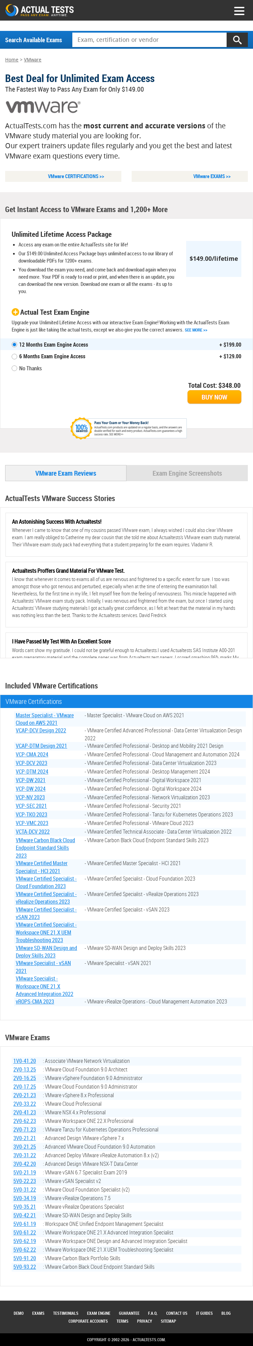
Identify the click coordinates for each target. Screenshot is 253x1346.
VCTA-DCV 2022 (33, 832)
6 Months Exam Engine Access (52, 356)
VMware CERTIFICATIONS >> (76, 176)
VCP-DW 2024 (31, 789)
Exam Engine (98, 1313)
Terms (123, 1321)
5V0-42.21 (24, 1216)
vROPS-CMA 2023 (35, 1002)
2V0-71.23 (24, 1130)
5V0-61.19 (24, 1224)
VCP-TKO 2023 (31, 815)
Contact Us (177, 1313)
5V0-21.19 (24, 1173)
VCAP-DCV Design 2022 (41, 731)
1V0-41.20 (24, 1061)
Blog (226, 1313)
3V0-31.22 (24, 1156)
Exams (38, 1313)
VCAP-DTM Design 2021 (41, 746)
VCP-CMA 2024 (32, 755)
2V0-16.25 (24, 1078)
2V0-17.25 (24, 1087)
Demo (19, 1313)
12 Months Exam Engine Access (53, 344)
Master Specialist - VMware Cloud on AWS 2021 (45, 719)
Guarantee (129, 1313)
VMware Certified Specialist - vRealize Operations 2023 (46, 898)
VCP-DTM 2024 (32, 772)
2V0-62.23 (24, 1121)
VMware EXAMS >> (212, 176)
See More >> (196, 330)
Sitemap (168, 1321)
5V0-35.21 (24, 1207)
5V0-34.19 (24, 1199)
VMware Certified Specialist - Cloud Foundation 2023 (46, 883)
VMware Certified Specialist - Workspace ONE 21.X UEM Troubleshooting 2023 (46, 932)
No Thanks (30, 368)
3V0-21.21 (24, 1138)
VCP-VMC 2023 (32, 823)
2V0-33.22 (24, 1104)
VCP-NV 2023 (30, 798)
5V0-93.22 (24, 1267)
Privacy (144, 1321)
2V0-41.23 (24, 1113)
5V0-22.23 (24, 1181)
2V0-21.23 (24, 1096)
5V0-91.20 (24, 1259)
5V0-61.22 (24, 1233)
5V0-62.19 (24, 1241)
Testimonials (66, 1313)
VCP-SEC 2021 (31, 806)
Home (12, 60)
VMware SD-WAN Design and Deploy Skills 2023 (46, 952)
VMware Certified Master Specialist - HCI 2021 (42, 867)
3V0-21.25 (24, 1147)
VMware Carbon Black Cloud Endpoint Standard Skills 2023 (45, 848)
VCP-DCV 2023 (31, 763)
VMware (32, 60)
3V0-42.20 (24, 1164)
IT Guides (204, 1313)
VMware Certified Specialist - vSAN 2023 (46, 913)
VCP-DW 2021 (31, 781)
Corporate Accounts (88, 1321)
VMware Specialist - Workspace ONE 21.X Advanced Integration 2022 (44, 986)
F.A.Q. (153, 1313)
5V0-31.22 (24, 1190)
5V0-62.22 (24, 1250)
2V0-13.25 (24, 1070)
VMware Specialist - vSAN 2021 (43, 967)
